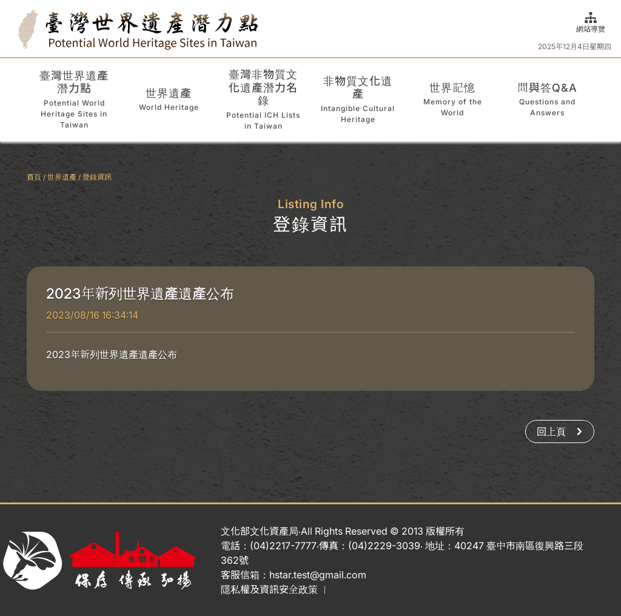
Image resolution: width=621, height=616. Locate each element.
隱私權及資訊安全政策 (269, 589)
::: (13, 28)
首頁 (34, 176)
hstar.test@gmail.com (317, 575)
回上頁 (560, 431)
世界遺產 (61, 176)
